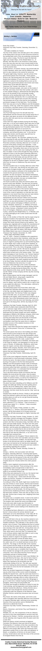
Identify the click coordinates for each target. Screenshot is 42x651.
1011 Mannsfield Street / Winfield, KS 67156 (21, 644)
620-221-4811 (21, 645)
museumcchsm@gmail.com (21, 647)
